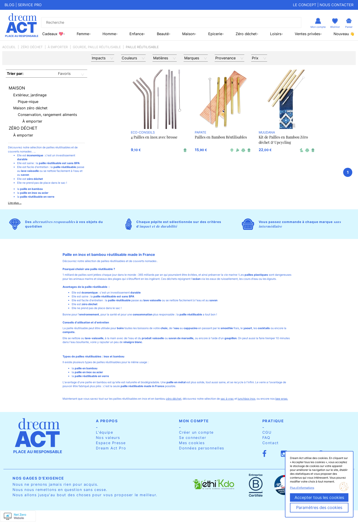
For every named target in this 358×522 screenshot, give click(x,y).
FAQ (266, 437)
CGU (267, 432)
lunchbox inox (246, 398)
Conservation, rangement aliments (47, 114)
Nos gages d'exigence (38, 478)
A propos (107, 421)
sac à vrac (227, 398)
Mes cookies (192, 443)
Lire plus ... (14, 203)
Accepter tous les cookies (319, 497)
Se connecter (192, 437)
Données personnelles (201, 448)
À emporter (58, 47)
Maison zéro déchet (30, 108)
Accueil (9, 47)
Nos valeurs (108, 437)
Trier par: (15, 73)
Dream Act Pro (111, 448)
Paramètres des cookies (319, 507)
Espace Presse (111, 443)
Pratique (273, 421)
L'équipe (104, 432)
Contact (270, 443)
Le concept (304, 5)
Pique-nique (28, 101)
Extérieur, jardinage (30, 95)
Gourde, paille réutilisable (97, 47)
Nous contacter (336, 5)
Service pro (30, 5)
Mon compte (194, 421)
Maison (17, 88)
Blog (9, 5)
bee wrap (281, 398)
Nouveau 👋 (344, 33)
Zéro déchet (32, 47)
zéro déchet (173, 398)
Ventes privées (307, 33)
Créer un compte (196, 432)
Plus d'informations (302, 487)
